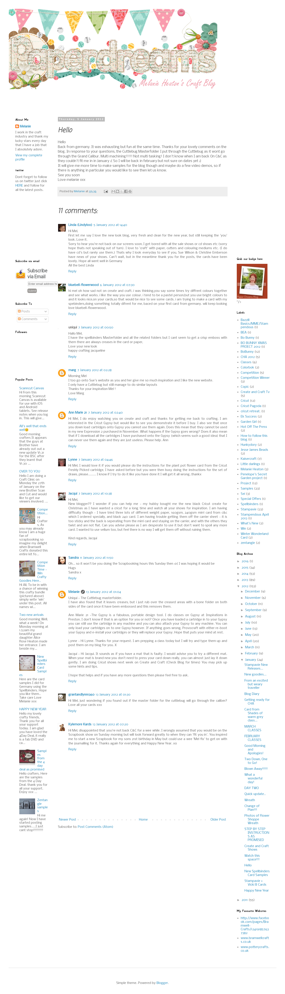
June (248, 629)
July (248, 622)
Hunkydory (249, 445)
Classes (246, 362)
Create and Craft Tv (255, 392)
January (251, 660)
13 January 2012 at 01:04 (103, 592)
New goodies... (255, 674)
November (253, 598)
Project (246, 483)
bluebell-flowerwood (83, 285)
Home (143, 819)
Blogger (162, 983)
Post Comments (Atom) (95, 827)
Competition (250, 373)
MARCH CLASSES (252, 728)
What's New (249, 523)
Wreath (249, 800)
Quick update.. (255, 794)
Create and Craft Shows (256, 848)
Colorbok (247, 367)
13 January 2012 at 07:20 (110, 724)
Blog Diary (251, 694)
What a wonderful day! (253, 778)
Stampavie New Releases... (256, 666)
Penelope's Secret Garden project (254, 476)
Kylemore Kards (79, 724)
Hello (248, 865)
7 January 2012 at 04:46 (95, 460)
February (252, 653)
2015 (245, 567)
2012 (245, 586)
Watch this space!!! (252, 857)
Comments (27, 319)
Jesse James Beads (254, 450)
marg (72, 370)
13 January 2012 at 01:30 (113, 694)
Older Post (218, 819)
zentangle (248, 543)
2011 (245, 900)
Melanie (74, 592)
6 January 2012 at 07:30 (117, 285)
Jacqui (72, 493)
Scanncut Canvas (31, 388)
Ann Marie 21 (77, 412)
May (248, 635)
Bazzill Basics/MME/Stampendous (254, 323)
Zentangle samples (42, 805)
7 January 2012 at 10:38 (95, 493)
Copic (245, 387)
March (250, 647)
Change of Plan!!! (252, 808)
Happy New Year (256, 890)
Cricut (245, 401)
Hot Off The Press (254, 427)
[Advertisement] (121, 99)
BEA (244, 332)
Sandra (73, 558)
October (251, 604)
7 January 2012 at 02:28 (94, 370)
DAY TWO (251, 788)
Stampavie (248, 509)
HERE (19, 185)
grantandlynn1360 (81, 694)
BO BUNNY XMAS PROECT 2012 (254, 345)
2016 (245, 561)
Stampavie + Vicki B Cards (255, 882)
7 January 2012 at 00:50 (95, 327)
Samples (247, 488)
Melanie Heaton (252, 469)
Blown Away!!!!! (256, 769)
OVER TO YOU (29, 471)
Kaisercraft (248, 459)
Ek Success (249, 416)
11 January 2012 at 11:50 (96, 558)
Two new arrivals (31, 615)
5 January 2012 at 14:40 (110, 225)
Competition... (42, 511)
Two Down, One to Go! (255, 761)
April (249, 641)
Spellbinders (249, 504)
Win (243, 528)
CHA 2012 (248, 357)
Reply (72, 271)
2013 (245, 580)
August (250, 616)
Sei (243, 494)
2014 (245, 574)
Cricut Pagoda (251, 406)
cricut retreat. (250, 411)
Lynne (72, 460)
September (253, 610)
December (253, 591)
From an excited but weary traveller (256, 684)
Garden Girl (249, 422)
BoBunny (247, 352)
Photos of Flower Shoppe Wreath (256, 819)
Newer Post (67, 819)
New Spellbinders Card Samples (257, 873)
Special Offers (251, 499)
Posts (24, 311)
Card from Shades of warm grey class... (253, 715)
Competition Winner (255, 378)
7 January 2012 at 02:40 (105, 412)
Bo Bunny (248, 338)
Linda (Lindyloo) (80, 225)
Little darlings (250, 464)
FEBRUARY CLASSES (252, 738)
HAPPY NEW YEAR (32, 709)
